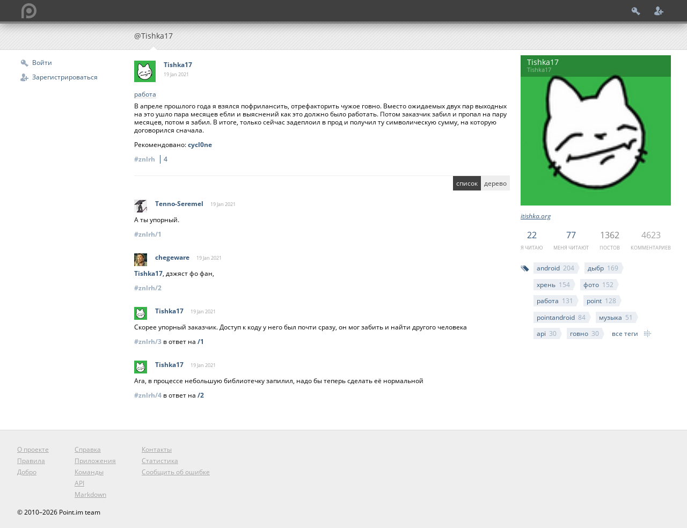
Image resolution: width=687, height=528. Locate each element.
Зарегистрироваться (65, 77)
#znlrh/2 (148, 287)
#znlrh (152, 159)
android (555, 268)
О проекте (33, 449)
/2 (201, 395)
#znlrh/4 (148, 395)
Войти (42, 62)
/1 (201, 341)
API (79, 483)
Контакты (157, 449)
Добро (26, 472)
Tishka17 (178, 64)
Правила (31, 461)
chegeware (172, 257)
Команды (89, 472)
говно (584, 333)
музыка (616, 317)
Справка (88, 449)
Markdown (90, 494)
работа (555, 300)
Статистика (160, 461)
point (601, 300)
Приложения (95, 461)
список (467, 183)
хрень (553, 284)
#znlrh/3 (148, 341)
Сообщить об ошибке (176, 472)
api (547, 333)
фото (598, 284)
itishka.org (536, 216)
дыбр (603, 268)
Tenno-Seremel (179, 203)
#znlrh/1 (148, 234)
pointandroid (561, 317)
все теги (625, 333)
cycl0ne (200, 144)
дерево (495, 183)
